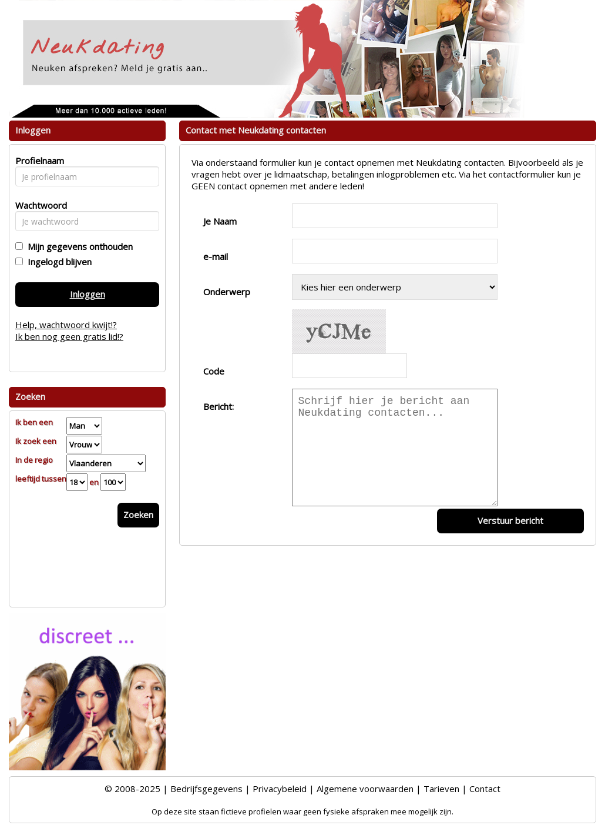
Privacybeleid (280, 788)
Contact (484, 788)
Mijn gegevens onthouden (78, 246)
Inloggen (87, 294)
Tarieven (441, 788)
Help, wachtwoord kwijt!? (66, 324)
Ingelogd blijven (57, 262)
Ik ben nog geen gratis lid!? (69, 336)
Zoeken (138, 514)
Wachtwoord (37, 205)
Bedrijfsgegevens (206, 788)
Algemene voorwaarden (365, 788)
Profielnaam (37, 160)
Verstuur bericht (510, 520)
